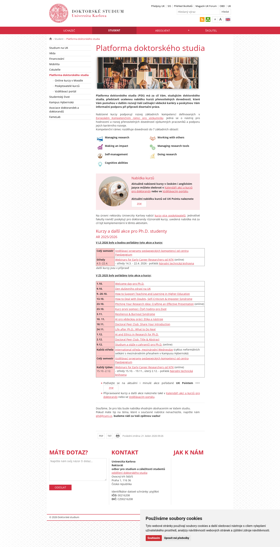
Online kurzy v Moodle (69, 80)
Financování (56, 58)
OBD (222, 6)
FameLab (54, 117)
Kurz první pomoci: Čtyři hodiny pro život (141, 309)
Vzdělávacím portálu (175, 191)
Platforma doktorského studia (69, 75)
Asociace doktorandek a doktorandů (64, 109)
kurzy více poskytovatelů (170, 215)
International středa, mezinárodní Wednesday (144, 349)
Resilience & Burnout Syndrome (135, 314)
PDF (101, 436)
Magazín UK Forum (206, 6)
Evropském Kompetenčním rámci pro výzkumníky (130, 118)
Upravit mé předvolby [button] (176, 537)
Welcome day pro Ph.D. (129, 283)
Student (114, 30)
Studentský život (59, 97)
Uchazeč (69, 30)
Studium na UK (58, 48)
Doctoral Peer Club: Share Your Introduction (142, 324)
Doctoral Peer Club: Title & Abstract (137, 339)
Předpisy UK (158, 6)
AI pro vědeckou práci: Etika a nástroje (139, 319)
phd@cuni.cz (104, 416)
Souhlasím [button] (154, 537)
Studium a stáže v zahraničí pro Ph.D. (138, 344)
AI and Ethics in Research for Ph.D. (137, 334)
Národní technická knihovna (176, 263)
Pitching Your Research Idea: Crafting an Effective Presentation (154, 304)
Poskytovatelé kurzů (67, 86)
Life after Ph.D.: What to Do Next (135, 329)
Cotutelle (54, 69)
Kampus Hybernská (61, 102)
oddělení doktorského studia (129, 473)
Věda (52, 53)
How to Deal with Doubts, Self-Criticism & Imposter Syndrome (153, 299)
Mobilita (54, 64)
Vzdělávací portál (65, 91)
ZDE (139, 204)
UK (229, 6)
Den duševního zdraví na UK (133, 288)
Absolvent (162, 30)
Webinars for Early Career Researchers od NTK (144, 259)
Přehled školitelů (183, 6)
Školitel (211, 30)
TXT (110, 436)
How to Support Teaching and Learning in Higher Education (152, 294)
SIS (169, 6)
